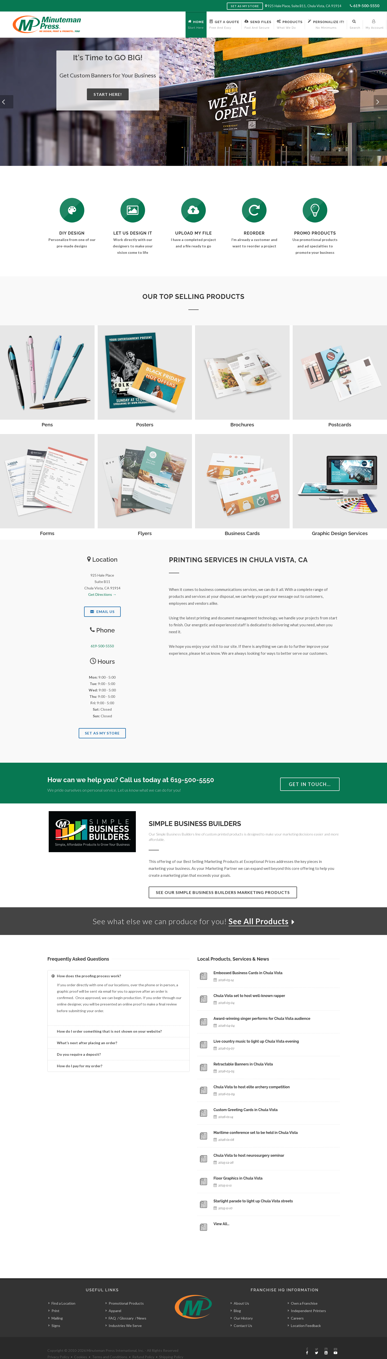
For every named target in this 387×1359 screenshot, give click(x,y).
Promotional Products (126, 1291)
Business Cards (242, 533)
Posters (144, 424)
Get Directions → (102, 594)
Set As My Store (102, 733)
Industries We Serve (125, 1314)
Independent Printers (308, 1299)
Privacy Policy (58, 1345)
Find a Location (63, 1291)
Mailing (57, 1306)
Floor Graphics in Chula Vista (237, 1178)
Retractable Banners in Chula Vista (243, 1064)
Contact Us (243, 1314)
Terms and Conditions (109, 1345)
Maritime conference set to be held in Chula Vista (255, 1133)
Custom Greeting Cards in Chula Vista (245, 1110)
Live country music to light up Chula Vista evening (256, 1041)
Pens (47, 424)
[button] (6, 101)
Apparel (115, 1299)
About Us (241, 1291)
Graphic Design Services (340, 533)
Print (55, 1299)
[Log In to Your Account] (254, 210)
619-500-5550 (366, 5)
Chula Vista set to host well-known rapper (249, 996)
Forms (47, 533)
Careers (297, 1306)
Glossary (126, 1306)
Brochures (242, 424)
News (141, 1306)
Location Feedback (306, 1314)
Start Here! (108, 94)
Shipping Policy (171, 1345)
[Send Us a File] (193, 210)
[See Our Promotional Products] (315, 210)
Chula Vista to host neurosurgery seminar (248, 1155)
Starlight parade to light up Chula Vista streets (253, 1201)
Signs (56, 1314)
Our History (243, 1306)
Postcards (339, 424)
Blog (237, 1299)
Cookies (80, 1345)
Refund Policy (143, 1345)
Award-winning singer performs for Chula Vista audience (261, 1018)
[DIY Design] (72, 210)
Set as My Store (245, 6)
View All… (221, 1224)
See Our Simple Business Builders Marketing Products (223, 892)
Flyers (145, 533)
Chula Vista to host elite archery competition (251, 1087)
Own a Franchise (304, 1291)
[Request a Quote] (132, 210)
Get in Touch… (310, 784)
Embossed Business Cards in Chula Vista (247, 973)
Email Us (102, 611)
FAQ (112, 1306)
